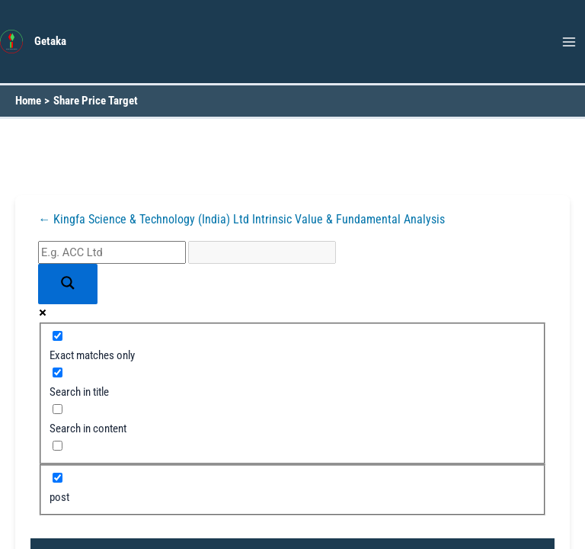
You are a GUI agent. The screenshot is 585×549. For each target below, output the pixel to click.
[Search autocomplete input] (262, 252)
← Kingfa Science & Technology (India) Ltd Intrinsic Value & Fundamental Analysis (241, 219)
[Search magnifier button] (68, 284)
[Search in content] (57, 409)
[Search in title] (57, 372)
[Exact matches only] (57, 336)
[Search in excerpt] (57, 446)
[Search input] (112, 252)
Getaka (50, 41)
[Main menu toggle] (569, 42)
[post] (57, 478)
